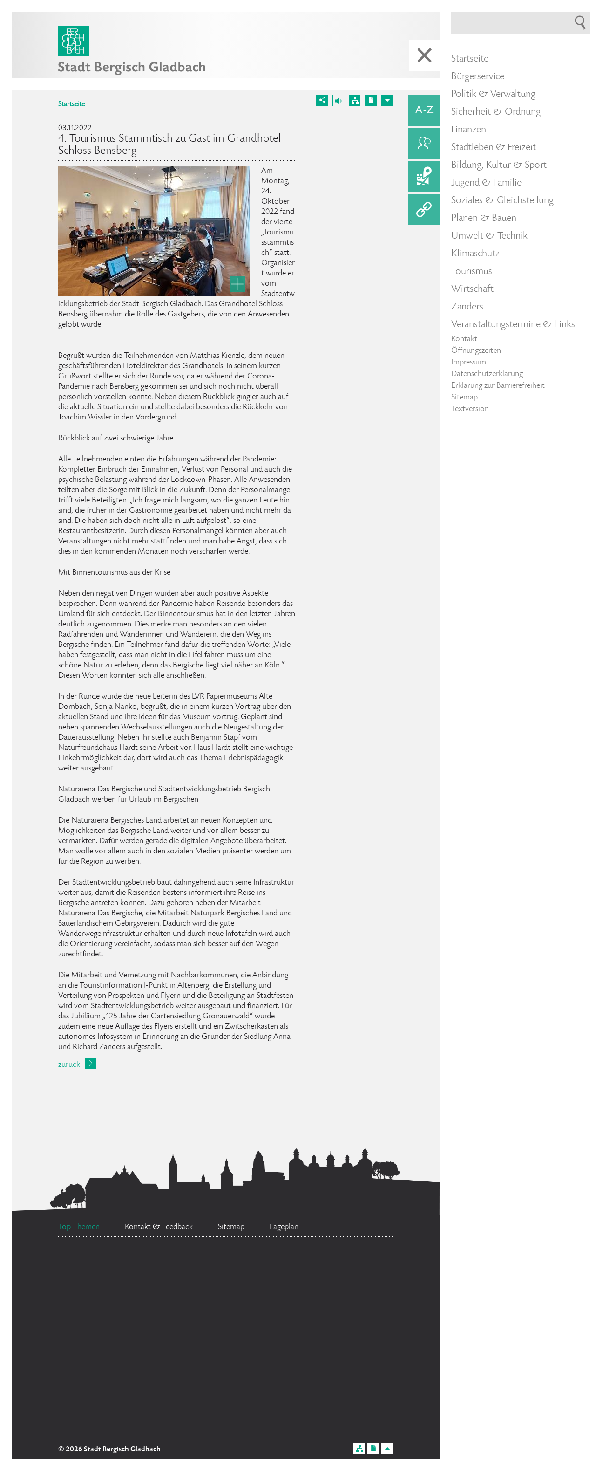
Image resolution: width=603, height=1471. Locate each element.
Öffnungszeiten (476, 351)
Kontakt (464, 339)
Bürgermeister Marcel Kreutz (151, 1403)
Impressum (468, 362)
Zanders (467, 307)
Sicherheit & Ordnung (496, 112)
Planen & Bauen (483, 218)
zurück (69, 1065)
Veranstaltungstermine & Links (513, 325)
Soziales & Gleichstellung (502, 201)
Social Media (257, 1267)
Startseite (71, 105)
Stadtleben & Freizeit (493, 148)
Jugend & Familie (486, 183)
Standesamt (280, 1303)
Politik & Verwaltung (493, 94)
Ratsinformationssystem (143, 1279)
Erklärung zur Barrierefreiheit (498, 386)
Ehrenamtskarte (212, 1369)
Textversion (470, 409)
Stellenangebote (131, 1330)
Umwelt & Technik (489, 236)
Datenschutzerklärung (487, 374)
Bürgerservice (477, 77)
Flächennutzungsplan (140, 1305)
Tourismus (471, 272)
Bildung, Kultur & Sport (499, 165)
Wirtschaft (472, 289)
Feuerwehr (118, 1379)
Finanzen (468, 130)
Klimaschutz (475, 254)
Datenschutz (279, 1345)
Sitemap (464, 397)
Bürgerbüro (305, 1419)
